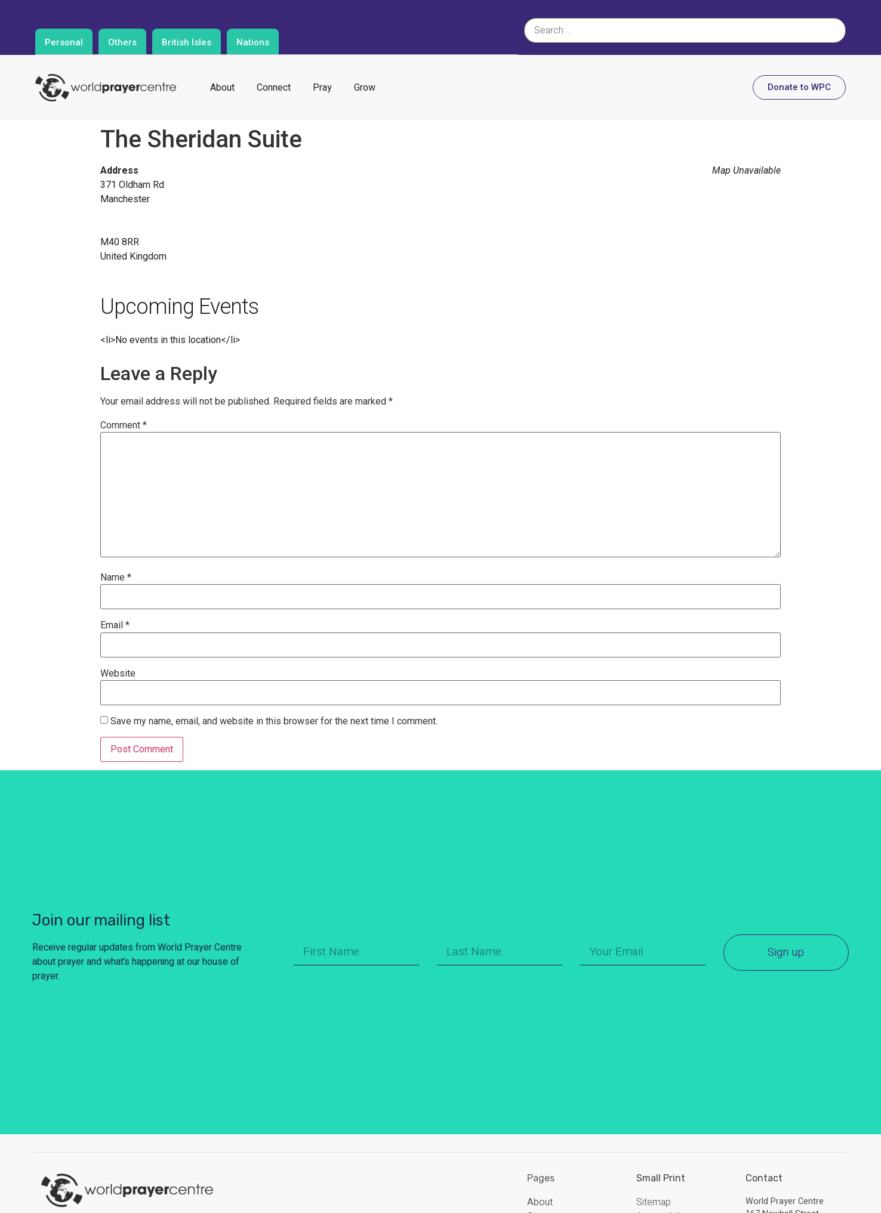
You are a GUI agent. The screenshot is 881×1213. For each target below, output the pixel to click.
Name (115, 577)
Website (117, 673)
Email (115, 625)
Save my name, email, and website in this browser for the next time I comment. (274, 721)
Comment (123, 425)
